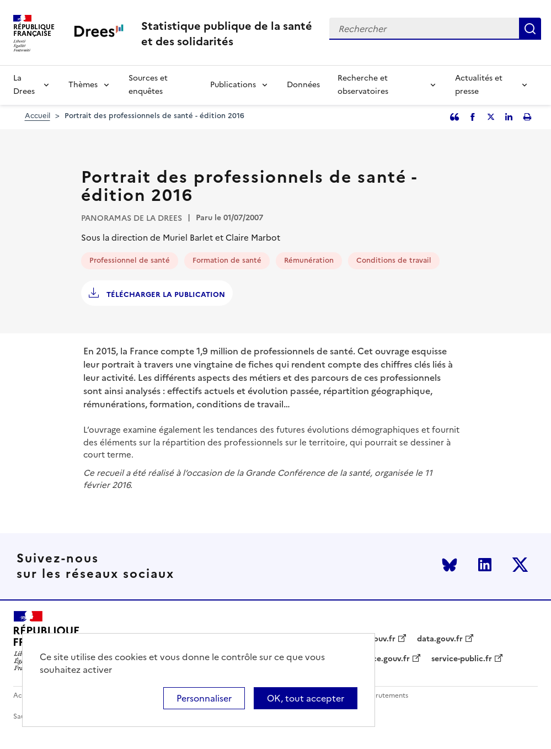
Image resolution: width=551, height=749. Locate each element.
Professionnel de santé (129, 260)
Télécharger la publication (164, 294)
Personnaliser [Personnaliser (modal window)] (204, 698)
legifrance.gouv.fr (376, 659)
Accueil (37, 115)
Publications (233, 85)
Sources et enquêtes (148, 84)
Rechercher (530, 29)
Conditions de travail (393, 260)
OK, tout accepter (305, 698)
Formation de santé (226, 260)
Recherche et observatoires (363, 84)
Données (303, 85)
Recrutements (385, 695)
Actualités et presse (478, 84)
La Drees (24, 84)
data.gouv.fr (440, 639)
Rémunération (309, 260)
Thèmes (83, 85)
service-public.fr (461, 659)
